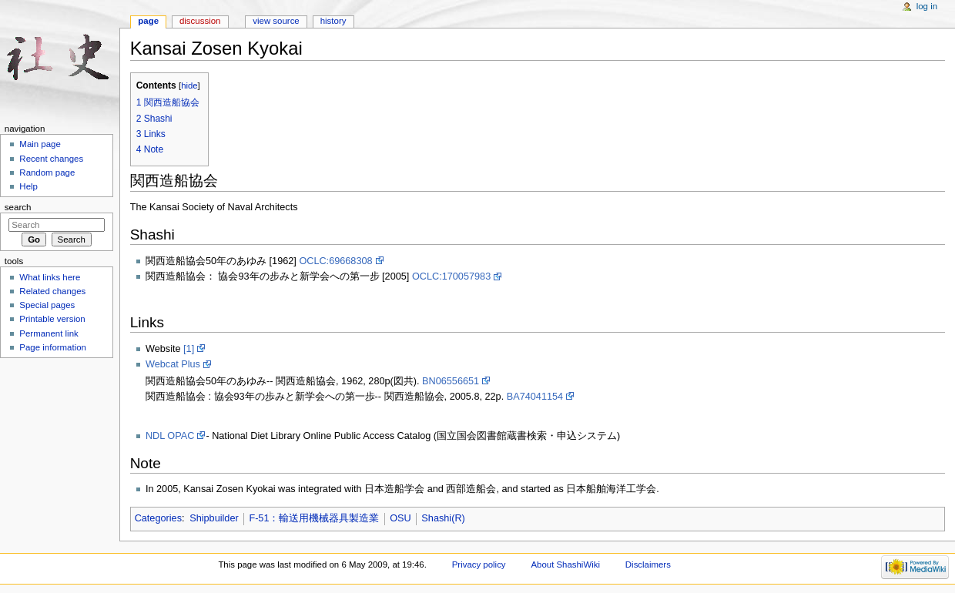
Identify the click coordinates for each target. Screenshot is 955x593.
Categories (158, 518)
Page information (52, 347)
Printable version (52, 318)
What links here (49, 277)
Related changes (52, 291)
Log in (926, 6)
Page (148, 20)
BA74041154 (535, 396)
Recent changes (51, 158)
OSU (400, 518)
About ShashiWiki (565, 564)
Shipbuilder (213, 518)
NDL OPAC (170, 436)
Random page (47, 172)
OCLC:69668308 (335, 261)
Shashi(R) (442, 518)
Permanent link (48, 333)
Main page (40, 144)
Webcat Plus (173, 364)
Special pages (47, 305)
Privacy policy (479, 564)
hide (189, 85)
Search (18, 207)
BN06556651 (450, 381)
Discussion (199, 20)
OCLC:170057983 (451, 276)
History (333, 20)
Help (28, 186)
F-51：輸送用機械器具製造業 (314, 518)
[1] (188, 348)
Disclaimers (648, 564)
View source (276, 20)
